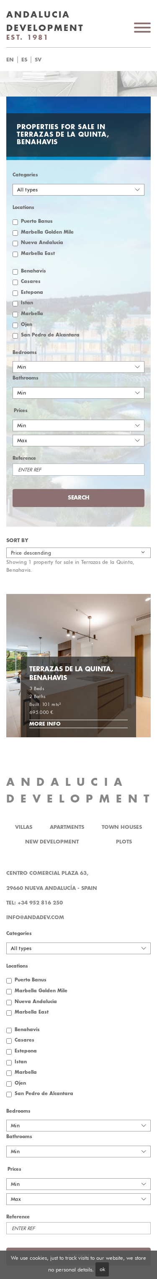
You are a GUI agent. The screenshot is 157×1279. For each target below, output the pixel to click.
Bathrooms (26, 378)
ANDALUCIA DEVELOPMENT (80, 790)
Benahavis (33, 271)
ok (102, 1269)
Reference (24, 458)
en (10, 59)
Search (78, 497)
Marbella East (38, 253)
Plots (124, 841)
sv (38, 59)
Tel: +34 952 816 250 (34, 902)
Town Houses (122, 827)
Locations (23, 207)
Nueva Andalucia (42, 242)
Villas (23, 827)
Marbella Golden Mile (47, 232)
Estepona (32, 292)
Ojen (26, 324)
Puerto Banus (37, 221)
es (24, 59)
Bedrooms (25, 352)
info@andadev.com (35, 917)
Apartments (67, 827)
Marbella (32, 313)
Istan (27, 303)
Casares (31, 281)
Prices (21, 410)
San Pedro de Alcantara (50, 335)
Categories (25, 175)
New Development (52, 841)
